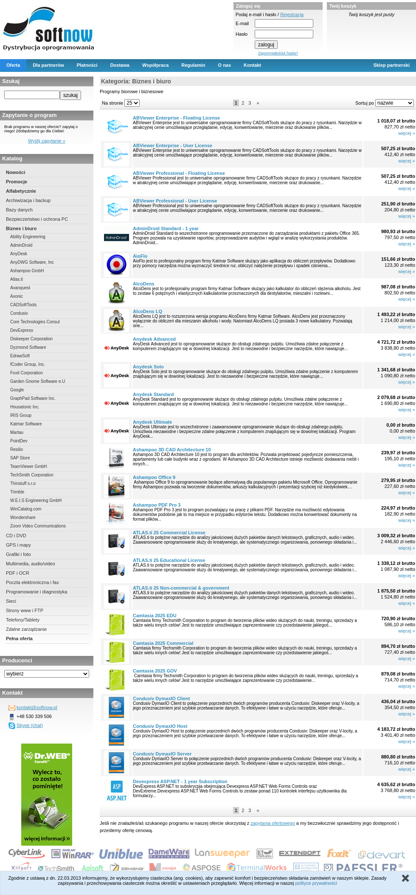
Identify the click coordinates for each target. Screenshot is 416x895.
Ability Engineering (27, 236)
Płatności (87, 65)
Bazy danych (19, 209)
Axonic (16, 296)
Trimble (17, 492)
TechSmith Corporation (31, 475)
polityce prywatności (316, 883)
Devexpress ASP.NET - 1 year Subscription (180, 781)
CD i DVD (16, 535)
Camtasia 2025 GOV (155, 670)
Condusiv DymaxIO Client (161, 698)
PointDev (19, 441)
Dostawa (119, 65)
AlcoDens (144, 283)
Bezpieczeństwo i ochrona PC (37, 219)
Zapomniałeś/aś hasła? (278, 53)
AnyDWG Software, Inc (32, 262)
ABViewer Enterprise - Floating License (176, 117)
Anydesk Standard (153, 394)
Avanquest (20, 287)
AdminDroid (21, 245)
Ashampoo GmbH (27, 270)
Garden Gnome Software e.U (37, 381)
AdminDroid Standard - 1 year (166, 228)
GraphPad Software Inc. (33, 398)
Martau (16, 432)
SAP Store (20, 458)
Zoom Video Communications (38, 526)
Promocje (16, 181)
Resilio (16, 449)
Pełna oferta (19, 638)
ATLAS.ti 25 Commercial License (169, 532)
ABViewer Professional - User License (175, 200)
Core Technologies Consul (35, 321)
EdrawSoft (20, 355)
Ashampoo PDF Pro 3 (156, 504)
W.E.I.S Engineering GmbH (36, 500)
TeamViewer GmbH (28, 466)
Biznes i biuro (21, 228)
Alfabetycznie (21, 191)
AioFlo (140, 256)
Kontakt (252, 65)
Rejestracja (292, 14)
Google (17, 390)
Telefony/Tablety (22, 619)
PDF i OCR (17, 573)
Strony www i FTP (24, 610)
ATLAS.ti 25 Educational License (169, 560)
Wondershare (23, 517)
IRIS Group (20, 415)
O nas (224, 65)
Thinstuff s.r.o (23, 483)
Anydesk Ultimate (152, 422)
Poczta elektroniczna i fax (32, 582)
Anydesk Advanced (154, 339)
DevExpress (21, 330)
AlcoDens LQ (147, 311)
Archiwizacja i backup (28, 200)
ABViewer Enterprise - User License (172, 145)
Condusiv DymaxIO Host (160, 726)
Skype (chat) (30, 725)
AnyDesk (18, 253)
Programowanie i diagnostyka (36, 591)
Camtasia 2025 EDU (155, 615)
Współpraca (155, 65)
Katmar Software (26, 424)
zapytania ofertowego (272, 823)
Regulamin (193, 65)
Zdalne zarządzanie (26, 629)
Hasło (241, 34)
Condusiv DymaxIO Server (162, 753)
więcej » (406, 133)
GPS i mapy (18, 544)
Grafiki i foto (18, 554)
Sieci (11, 601)
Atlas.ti (16, 279)
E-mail (242, 23)
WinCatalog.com (25, 509)
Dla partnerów (48, 65)
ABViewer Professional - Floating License (179, 173)
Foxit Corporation (26, 373)
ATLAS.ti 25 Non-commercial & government (181, 587)
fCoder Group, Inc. (27, 364)
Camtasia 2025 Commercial (163, 643)
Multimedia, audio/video (30, 563)
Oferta (13, 65)
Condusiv (19, 313)
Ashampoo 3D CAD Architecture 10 (172, 449)
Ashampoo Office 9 (154, 477)
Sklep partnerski (391, 65)
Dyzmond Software (28, 347)
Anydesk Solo (148, 366)
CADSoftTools (23, 304)
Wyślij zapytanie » (46, 140)
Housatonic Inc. (24, 407)
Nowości (15, 172)
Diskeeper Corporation (31, 338)
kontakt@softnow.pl (37, 707)
